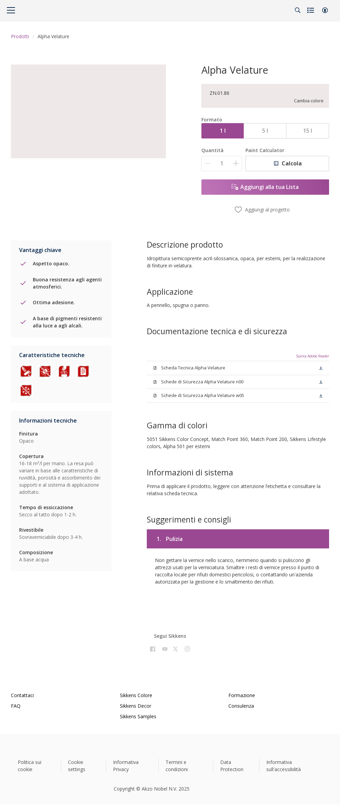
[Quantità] (221, 163)
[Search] (298, 10)
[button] (325, 10)
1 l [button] (223, 130)
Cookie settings (76, 765)
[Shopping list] (311, 10)
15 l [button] (307, 130)
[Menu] (11, 10)
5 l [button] (265, 130)
